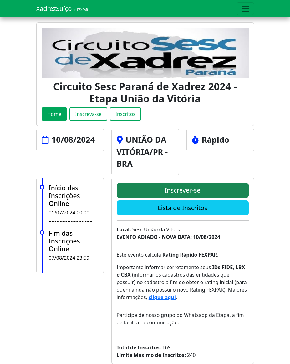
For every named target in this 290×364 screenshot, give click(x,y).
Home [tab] (54, 114)
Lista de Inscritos (182, 208)
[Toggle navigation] (245, 8)
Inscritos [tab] (125, 114)
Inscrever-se (182, 190)
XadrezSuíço (62, 8)
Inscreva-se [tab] (88, 114)
